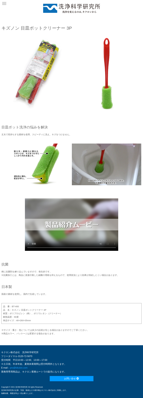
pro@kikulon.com (19, 368)
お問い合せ (71, 378)
